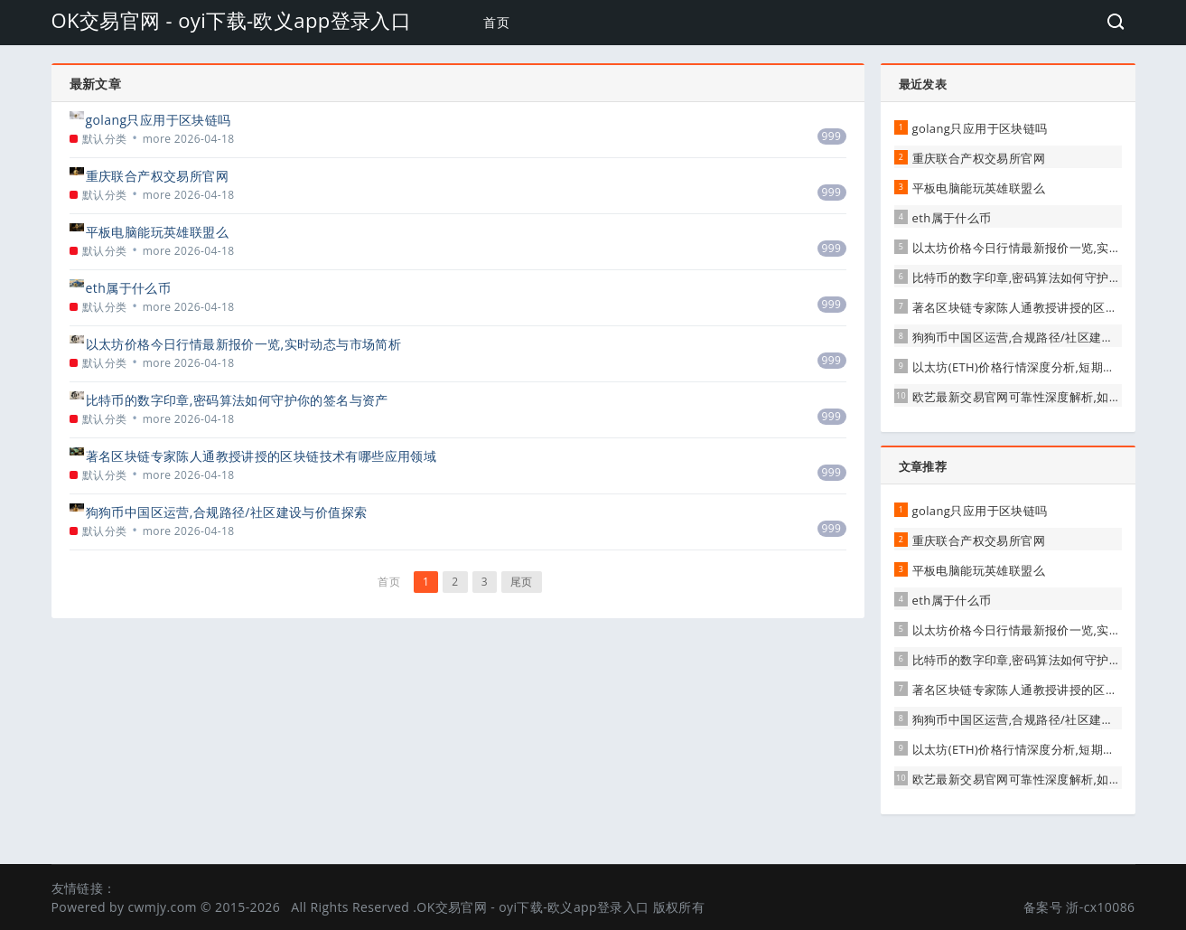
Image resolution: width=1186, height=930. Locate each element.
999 (832, 136)
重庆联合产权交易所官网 (157, 175)
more (157, 138)
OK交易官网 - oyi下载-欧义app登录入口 (231, 19)
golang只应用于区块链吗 (158, 119)
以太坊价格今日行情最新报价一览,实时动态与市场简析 (244, 343)
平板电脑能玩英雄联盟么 (157, 231)
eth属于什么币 (129, 287)
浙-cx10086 (1100, 907)
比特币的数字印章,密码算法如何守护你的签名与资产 (237, 400)
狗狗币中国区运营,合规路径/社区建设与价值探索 (227, 512)
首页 (496, 22)
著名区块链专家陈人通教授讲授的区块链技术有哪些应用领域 (261, 456)
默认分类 (104, 138)
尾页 (521, 581)
